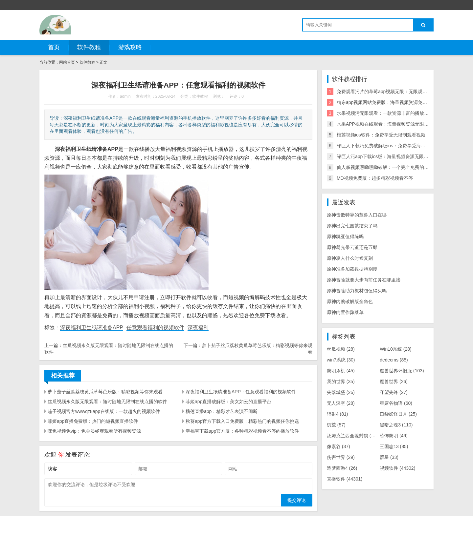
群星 (389, 457)
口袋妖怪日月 (398, 414)
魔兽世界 (394, 381)
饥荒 (336, 424)
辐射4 (337, 414)
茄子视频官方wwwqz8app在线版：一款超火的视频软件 (104, 411)
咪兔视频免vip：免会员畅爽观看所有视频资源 (94, 431)
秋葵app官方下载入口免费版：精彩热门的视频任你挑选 (242, 421)
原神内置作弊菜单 (345, 312)
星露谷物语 (396, 403)
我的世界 (341, 381)
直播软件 (344, 479)
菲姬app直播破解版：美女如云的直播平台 (228, 401)
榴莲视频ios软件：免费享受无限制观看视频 (381, 134)
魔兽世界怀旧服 (402, 370)
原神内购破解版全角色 (350, 301)
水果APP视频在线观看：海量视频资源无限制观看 (387, 124)
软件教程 (89, 47)
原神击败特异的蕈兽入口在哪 (357, 214)
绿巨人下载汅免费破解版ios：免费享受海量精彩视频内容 (395, 145)
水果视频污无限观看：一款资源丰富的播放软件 (385, 113)
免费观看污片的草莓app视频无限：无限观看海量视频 (391, 91)
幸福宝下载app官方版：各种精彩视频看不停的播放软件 (242, 431)
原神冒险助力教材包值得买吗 (357, 290)
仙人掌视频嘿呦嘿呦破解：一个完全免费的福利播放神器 (394, 167)
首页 (54, 47)
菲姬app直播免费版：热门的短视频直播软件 (93, 421)
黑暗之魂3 (396, 424)
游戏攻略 (130, 47)
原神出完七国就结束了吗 (352, 225)
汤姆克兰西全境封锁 (352, 435)
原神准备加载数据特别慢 (352, 269)
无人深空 (341, 403)
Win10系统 (395, 349)
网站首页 (67, 62)
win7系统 (341, 359)
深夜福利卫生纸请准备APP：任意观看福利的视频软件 (241, 391)
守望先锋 (394, 392)
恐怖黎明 (394, 435)
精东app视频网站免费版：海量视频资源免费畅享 (386, 102)
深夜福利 (198, 327)
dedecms (394, 359)
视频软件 (397, 468)
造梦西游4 (342, 468)
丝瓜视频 (341, 349)
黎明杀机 (341, 370)
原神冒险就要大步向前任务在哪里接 (363, 279)
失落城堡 (341, 392)
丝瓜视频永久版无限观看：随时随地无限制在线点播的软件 (107, 401)
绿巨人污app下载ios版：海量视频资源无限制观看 (387, 156)
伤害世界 (341, 457)
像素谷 (338, 446)
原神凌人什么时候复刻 (350, 258)
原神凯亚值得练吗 (345, 236)
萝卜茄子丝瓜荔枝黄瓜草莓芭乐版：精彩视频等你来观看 (105, 391)
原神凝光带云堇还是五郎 (352, 247)
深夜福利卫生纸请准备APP (91, 327)
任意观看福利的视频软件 (155, 327)
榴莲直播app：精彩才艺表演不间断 (222, 411)
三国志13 (394, 446)
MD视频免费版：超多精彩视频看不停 (375, 178)
